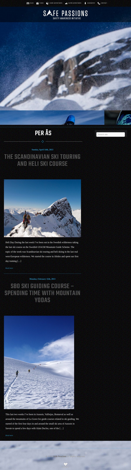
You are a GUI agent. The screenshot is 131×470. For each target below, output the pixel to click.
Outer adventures (74, 3)
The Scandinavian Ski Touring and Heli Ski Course (42, 160)
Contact (104, 3)
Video (41, 3)
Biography (91, 3)
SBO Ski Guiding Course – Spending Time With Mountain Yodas (42, 293)
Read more (9, 268)
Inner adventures (55, 3)
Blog (32, 3)
